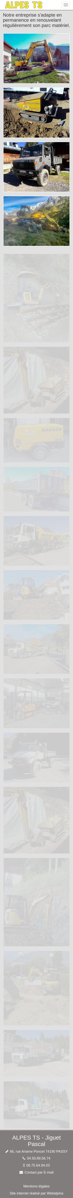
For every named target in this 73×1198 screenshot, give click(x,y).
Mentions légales (36, 1186)
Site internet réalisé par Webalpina (36, 1193)
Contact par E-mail (39, 1172)
